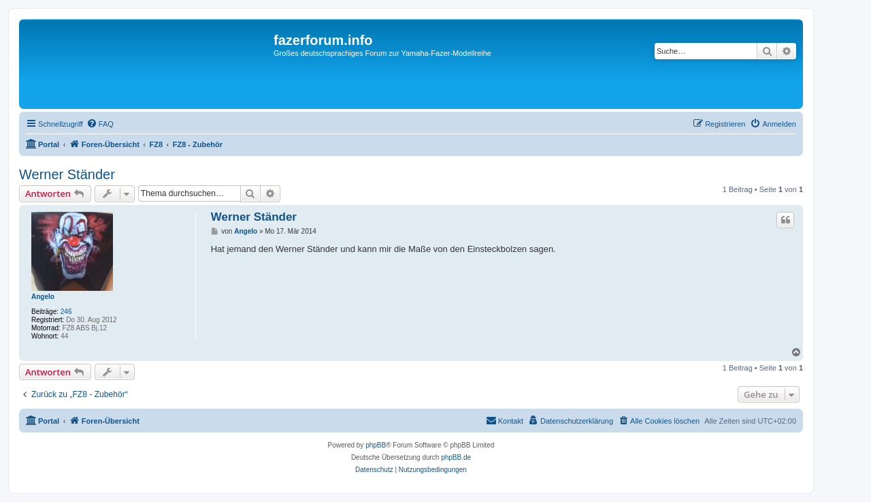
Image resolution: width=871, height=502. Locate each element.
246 (66, 311)
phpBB (375, 445)
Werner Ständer (67, 174)
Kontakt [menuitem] (504, 420)
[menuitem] (100, 124)
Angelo (42, 296)
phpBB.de (456, 457)
